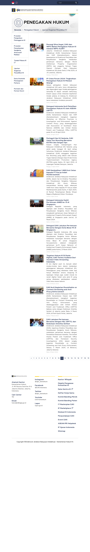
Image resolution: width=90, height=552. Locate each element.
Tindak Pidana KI (20, 61)
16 (78, 358)
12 (65, 358)
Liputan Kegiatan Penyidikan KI (19, 71)
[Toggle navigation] (77, 10)
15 (75, 358)
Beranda (18, 30)
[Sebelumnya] (31, 358)
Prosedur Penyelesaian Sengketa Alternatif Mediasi (19, 50)
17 (81, 358)
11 (62, 358)
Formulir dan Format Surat (19, 90)
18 (85, 358)
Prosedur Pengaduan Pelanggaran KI (19, 38)
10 (59, 358)
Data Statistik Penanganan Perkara (19, 81)
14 (72, 358)
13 (68, 358)
